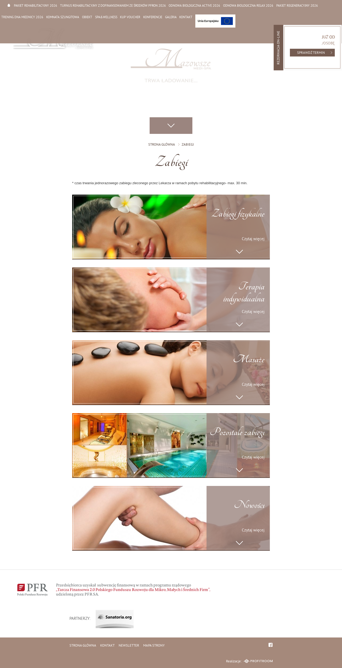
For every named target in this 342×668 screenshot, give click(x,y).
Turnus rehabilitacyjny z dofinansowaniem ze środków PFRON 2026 (112, 5)
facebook (271, 645)
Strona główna (8, 5)
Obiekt (86, 17)
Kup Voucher (129, 17)
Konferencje (151, 17)
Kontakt (184, 17)
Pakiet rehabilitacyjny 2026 (35, 5)
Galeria (169, 17)
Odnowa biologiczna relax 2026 (247, 5)
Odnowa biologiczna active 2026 (194, 5)
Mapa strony (154, 646)
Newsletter (129, 646)
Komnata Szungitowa (62, 17)
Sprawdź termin (311, 53)
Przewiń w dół (171, 125)
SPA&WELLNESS (105, 17)
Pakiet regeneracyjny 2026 (296, 5)
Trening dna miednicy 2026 (22, 17)
